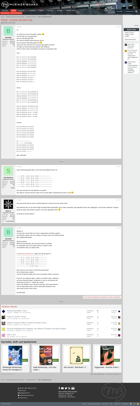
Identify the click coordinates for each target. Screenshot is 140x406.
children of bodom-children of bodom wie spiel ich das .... (28, 323)
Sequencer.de (62, 395)
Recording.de (71, 397)
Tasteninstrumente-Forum (26, 395)
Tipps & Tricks (129, 32)
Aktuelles (32, 10)
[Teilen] (117, 27)
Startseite (5, 10)
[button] (9, 10)
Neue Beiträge (5, 13)
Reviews (60, 10)
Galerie (41, 10)
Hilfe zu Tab (11, 335)
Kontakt (84, 404)
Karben (13, 188)
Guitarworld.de (62, 397)
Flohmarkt (50, 10)
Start (134, 404)
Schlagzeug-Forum (24, 393)
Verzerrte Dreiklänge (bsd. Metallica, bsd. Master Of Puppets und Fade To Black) (36, 329)
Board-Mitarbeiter (130, 39)
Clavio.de (69, 395)
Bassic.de (61, 393)
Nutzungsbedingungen (93, 404)
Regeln (127, 36)
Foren (14, 10)
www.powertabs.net (27, 253)
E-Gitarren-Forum (30, 388)
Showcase (22, 10)
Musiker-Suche (71, 10)
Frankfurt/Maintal (10, 221)
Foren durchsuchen (16, 13)
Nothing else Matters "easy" (17, 311)
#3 (119, 200)
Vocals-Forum (22, 397)
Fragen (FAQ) (129, 34)
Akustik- (21, 388)
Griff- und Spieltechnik (25, 312)
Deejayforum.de (69, 393)
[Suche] (137, 12)
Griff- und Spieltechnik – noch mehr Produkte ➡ (105, 374)
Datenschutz (105, 404)
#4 (119, 228)
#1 (119, 26)
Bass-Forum (22, 390)
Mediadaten (125, 404)
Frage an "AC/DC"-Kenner (16, 317)
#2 (119, 166)
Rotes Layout (5, 404)
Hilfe (111, 404)
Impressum (117, 404)
